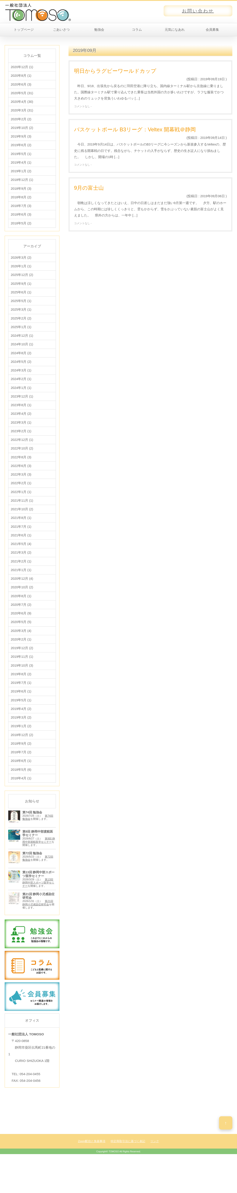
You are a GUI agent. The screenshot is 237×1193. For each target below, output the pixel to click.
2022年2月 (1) (21, 501)
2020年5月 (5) (21, 646)
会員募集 (212, 29)
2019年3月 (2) (21, 745)
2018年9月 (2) (21, 772)
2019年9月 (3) (21, 139)
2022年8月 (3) (21, 473)
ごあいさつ (61, 29)
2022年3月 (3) (21, 491)
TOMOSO (114, 1182)
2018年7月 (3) (21, 212)
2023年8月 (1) (21, 419)
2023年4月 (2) (21, 428)
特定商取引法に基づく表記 (128, 1172)
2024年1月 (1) (21, 401)
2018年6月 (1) (21, 791)
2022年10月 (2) (22, 464)
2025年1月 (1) (21, 337)
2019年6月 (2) (21, 149)
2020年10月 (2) (22, 609)
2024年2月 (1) (21, 392)
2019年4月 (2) (21, 736)
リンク (154, 1172)
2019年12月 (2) (22, 673)
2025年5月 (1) (21, 310)
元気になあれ (175, 29)
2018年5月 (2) (21, 230)
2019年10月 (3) (22, 691)
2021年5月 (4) (21, 564)
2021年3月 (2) (21, 573)
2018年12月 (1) (22, 185)
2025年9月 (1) (21, 292)
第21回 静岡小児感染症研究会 (37, 933)
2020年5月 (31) (22, 94)
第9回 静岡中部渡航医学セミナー (38, 871)
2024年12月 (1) (22, 346)
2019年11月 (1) (22, 682)
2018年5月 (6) (21, 800)
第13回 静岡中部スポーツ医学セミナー (38, 913)
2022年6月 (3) (21, 482)
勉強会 (99, 29)
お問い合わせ (198, 10)
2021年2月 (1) (21, 582)
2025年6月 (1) (21, 301)
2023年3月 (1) (21, 437)
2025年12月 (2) (22, 283)
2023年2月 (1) (21, 446)
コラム (137, 29)
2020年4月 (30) (22, 103)
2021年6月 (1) (21, 555)
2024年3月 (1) (21, 383)
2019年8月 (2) (21, 700)
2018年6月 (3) (21, 221)
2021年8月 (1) (21, 537)
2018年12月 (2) (22, 763)
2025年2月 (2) (21, 328)
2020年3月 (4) (21, 655)
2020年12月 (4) (22, 600)
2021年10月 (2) (22, 528)
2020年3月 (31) (22, 112)
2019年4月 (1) (21, 167)
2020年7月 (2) (21, 627)
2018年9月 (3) (21, 194)
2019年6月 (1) (21, 718)
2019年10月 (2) (22, 130)
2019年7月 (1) (21, 709)
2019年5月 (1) (21, 158)
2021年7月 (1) (21, 546)
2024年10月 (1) (22, 356)
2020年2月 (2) (21, 121)
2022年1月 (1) (21, 510)
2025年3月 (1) (21, 319)
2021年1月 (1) (21, 591)
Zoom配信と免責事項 (92, 1172)
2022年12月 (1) (22, 455)
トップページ (24, 29)
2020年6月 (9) (21, 637)
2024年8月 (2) (21, 365)
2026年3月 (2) (21, 265)
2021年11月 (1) (22, 519)
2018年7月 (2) (21, 782)
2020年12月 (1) (22, 67)
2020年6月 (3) (21, 85)
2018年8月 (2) (21, 203)
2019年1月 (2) (21, 176)
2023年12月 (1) (22, 410)
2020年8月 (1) (21, 76)
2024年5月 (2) (21, 374)
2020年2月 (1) (21, 664)
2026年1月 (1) (21, 274)
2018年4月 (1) (21, 809)
